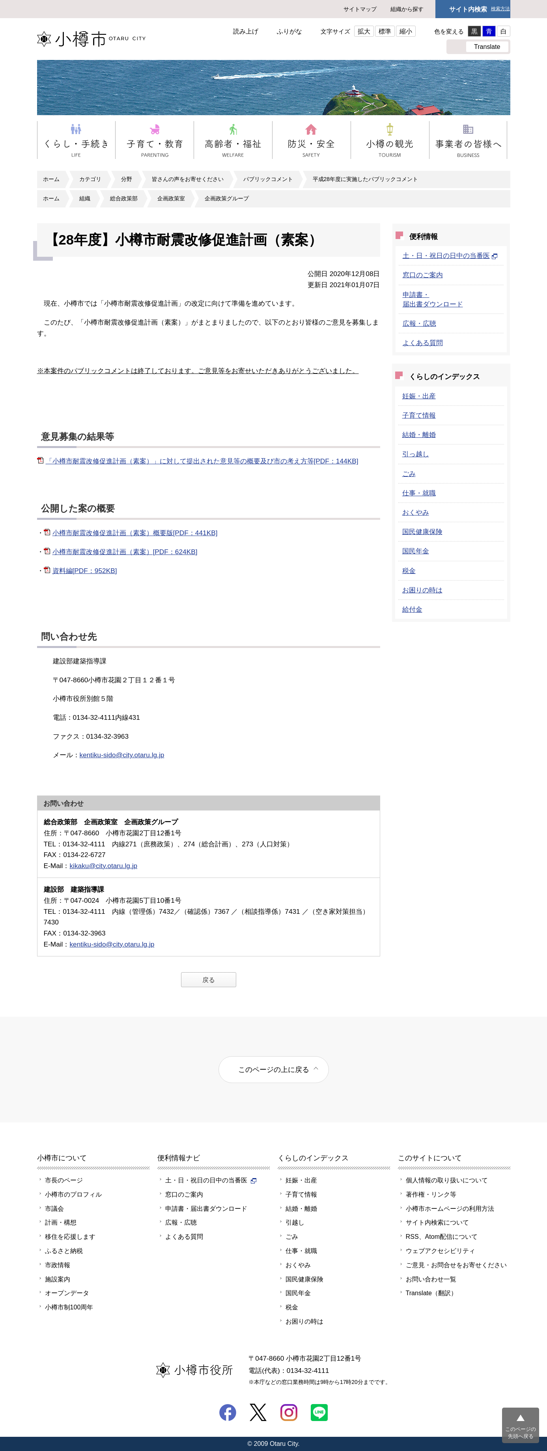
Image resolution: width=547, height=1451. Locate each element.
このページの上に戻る (273, 1069)
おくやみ (415, 512)
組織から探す (407, 9)
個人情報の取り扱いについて (447, 1180)
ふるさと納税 (64, 1250)
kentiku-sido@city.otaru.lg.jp (122, 755)
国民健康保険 (422, 532)
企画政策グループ (227, 198)
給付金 (412, 609)
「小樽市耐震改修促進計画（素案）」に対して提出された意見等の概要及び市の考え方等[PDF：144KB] (202, 461)
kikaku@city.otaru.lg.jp (103, 866)
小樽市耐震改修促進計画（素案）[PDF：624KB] (125, 552)
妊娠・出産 (419, 396)
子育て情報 (419, 415)
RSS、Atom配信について (442, 1236)
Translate (487, 46)
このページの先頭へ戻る (520, 1432)
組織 (84, 198)
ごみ (409, 474)
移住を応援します (70, 1236)
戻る (208, 979)
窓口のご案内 (423, 275)
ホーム (51, 179)
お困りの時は (422, 590)
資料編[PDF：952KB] (84, 571)
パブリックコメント (268, 179)
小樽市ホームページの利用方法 (450, 1208)
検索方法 (500, 9)
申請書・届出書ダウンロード (206, 1208)
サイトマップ (360, 9)
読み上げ (245, 31)
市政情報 (57, 1264)
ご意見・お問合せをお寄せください (456, 1264)
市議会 (54, 1208)
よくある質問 (423, 343)
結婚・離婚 (419, 435)
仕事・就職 (419, 493)
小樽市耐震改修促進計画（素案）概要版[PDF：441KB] (135, 533)
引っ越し (415, 454)
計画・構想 (61, 1222)
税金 (409, 571)
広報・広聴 (419, 323)
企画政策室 (171, 198)
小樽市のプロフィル (73, 1194)
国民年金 (415, 551)
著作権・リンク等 (431, 1194)
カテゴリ (90, 179)
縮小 (406, 31)
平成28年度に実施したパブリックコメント (365, 179)
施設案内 (57, 1279)
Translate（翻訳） (431, 1292)
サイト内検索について (437, 1222)
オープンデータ (67, 1292)
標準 (385, 31)
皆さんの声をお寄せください (188, 179)
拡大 (364, 31)
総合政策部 (124, 198)
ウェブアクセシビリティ (440, 1250)
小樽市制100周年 (69, 1307)
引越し (295, 1222)
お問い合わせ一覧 (431, 1279)
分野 (126, 179)
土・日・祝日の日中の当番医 (450, 256)
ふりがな (289, 31)
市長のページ (64, 1180)
